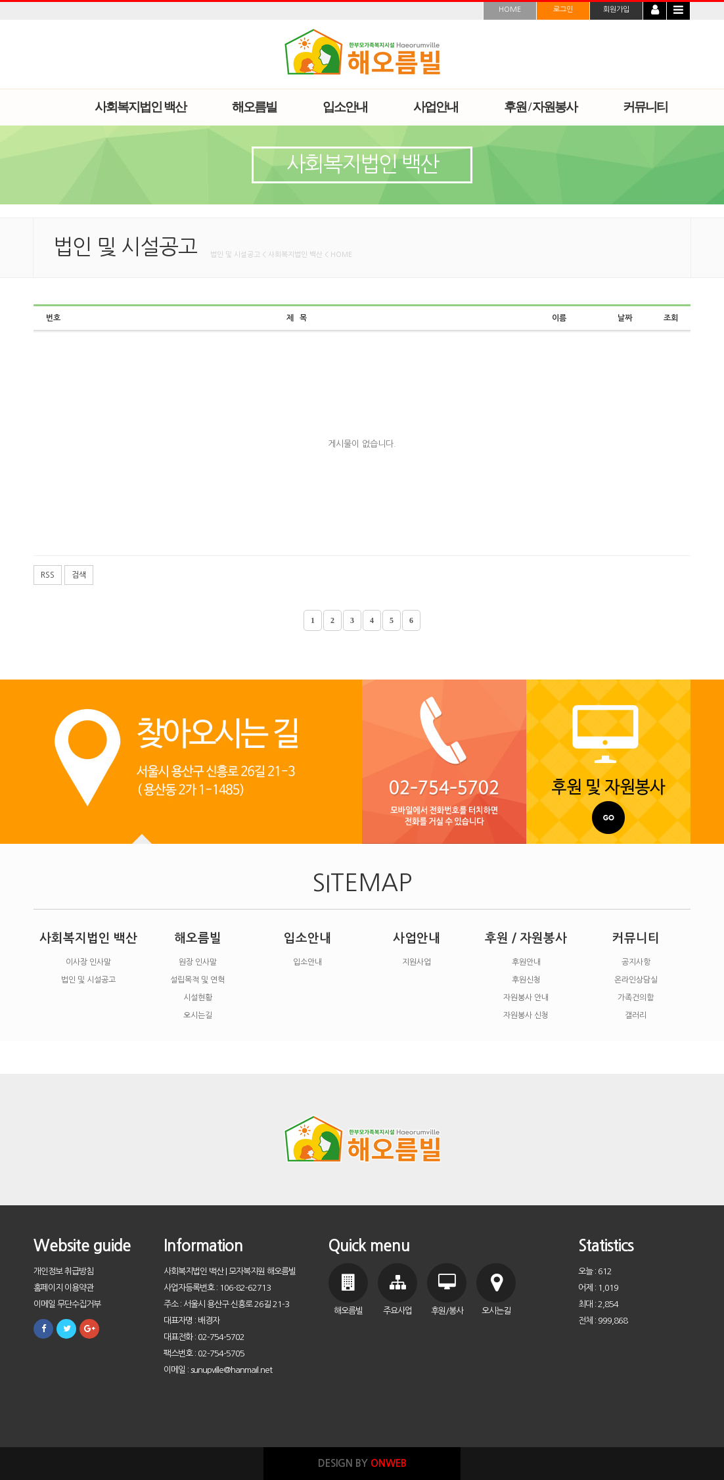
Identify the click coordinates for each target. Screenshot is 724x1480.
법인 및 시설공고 (88, 980)
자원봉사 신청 (526, 1015)
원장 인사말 (198, 962)
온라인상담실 (636, 980)
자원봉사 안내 (526, 998)
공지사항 (636, 962)
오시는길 (197, 1015)
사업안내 (416, 938)
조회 (671, 318)
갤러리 (635, 1015)
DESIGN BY (362, 1463)
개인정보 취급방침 (63, 1271)
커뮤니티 (636, 938)
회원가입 (616, 9)
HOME (510, 9)
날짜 (625, 318)
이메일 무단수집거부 (67, 1304)
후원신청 (526, 980)
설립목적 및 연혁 (197, 980)
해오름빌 (197, 938)
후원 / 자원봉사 (526, 938)
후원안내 (526, 962)
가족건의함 (636, 998)
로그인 (563, 9)
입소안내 (307, 938)
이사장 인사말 (88, 962)
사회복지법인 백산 (88, 938)
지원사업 (416, 962)
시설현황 (197, 998)
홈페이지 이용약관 (63, 1287)
